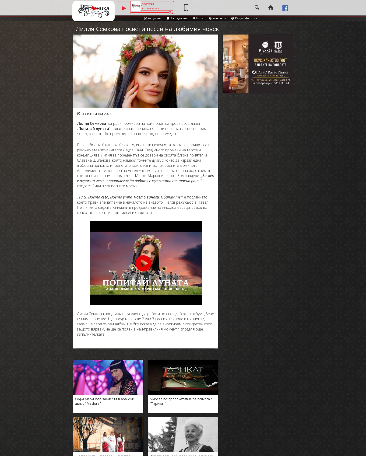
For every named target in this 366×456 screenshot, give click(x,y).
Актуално (152, 18)
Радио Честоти (244, 18)
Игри (198, 18)
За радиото (177, 18)
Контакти (217, 18)
